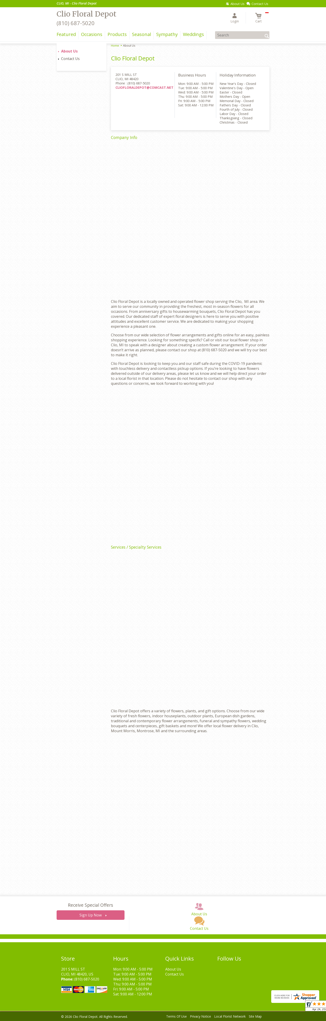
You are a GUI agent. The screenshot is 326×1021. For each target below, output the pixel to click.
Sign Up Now (90, 915)
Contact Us (70, 58)
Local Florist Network (230, 1016)
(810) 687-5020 (76, 23)
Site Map (255, 1016)
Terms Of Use (176, 1016)
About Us (69, 51)
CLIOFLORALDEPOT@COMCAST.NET (144, 87)
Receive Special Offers (90, 905)
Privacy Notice (200, 1016)
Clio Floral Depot (86, 14)
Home (115, 45)
